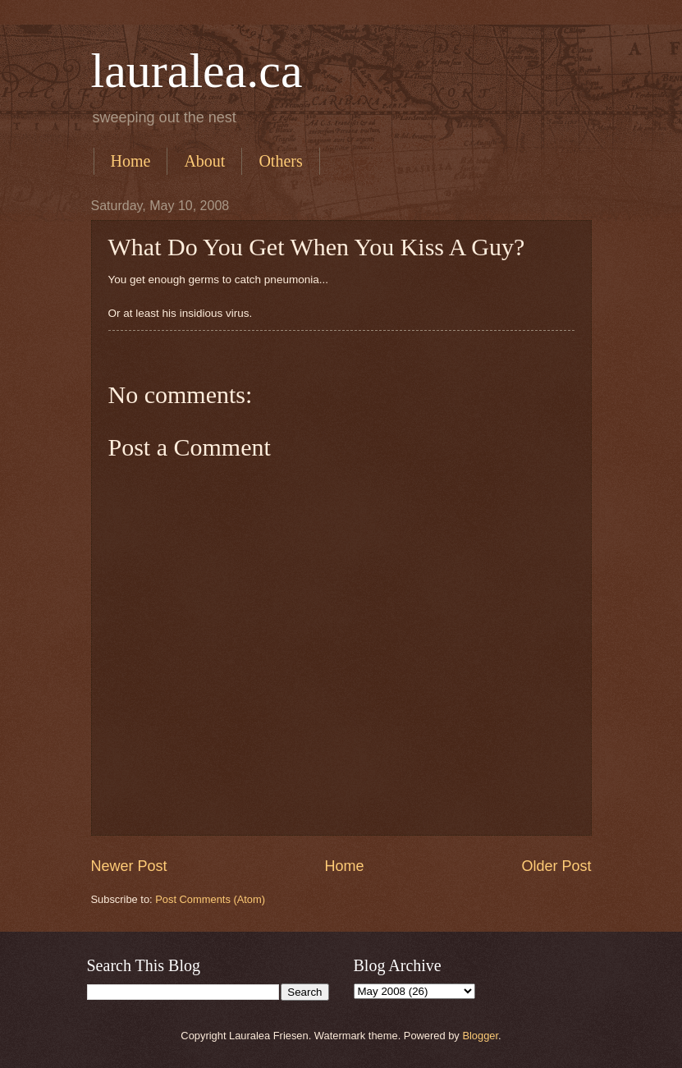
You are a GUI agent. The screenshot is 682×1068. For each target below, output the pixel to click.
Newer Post (129, 866)
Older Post (556, 866)
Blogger (480, 1035)
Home (131, 161)
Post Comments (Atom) (210, 899)
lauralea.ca (197, 71)
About (204, 161)
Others (280, 161)
